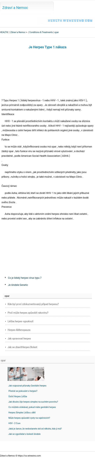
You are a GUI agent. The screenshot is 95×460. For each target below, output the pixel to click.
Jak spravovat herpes (19, 338)
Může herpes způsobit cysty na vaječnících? (29, 418)
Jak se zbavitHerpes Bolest (22, 347)
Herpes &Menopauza (19, 329)
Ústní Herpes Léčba (17, 396)
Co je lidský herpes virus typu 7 (25, 277)
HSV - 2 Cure (14, 423)
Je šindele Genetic (18, 284)
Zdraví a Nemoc (15, 8)
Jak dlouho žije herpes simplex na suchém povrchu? (33, 402)
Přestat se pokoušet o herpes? (22, 391)
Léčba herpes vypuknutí (20, 321)
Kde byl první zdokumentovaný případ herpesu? (33, 304)
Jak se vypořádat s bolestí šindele (24, 434)
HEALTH (4, 32)
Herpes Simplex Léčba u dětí (22, 412)
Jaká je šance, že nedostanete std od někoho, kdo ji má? (35, 428)
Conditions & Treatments (41, 32)
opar (56, 32)
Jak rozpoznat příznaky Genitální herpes (27, 385)
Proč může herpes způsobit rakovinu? (28, 312)
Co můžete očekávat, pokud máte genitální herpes (32, 407)
